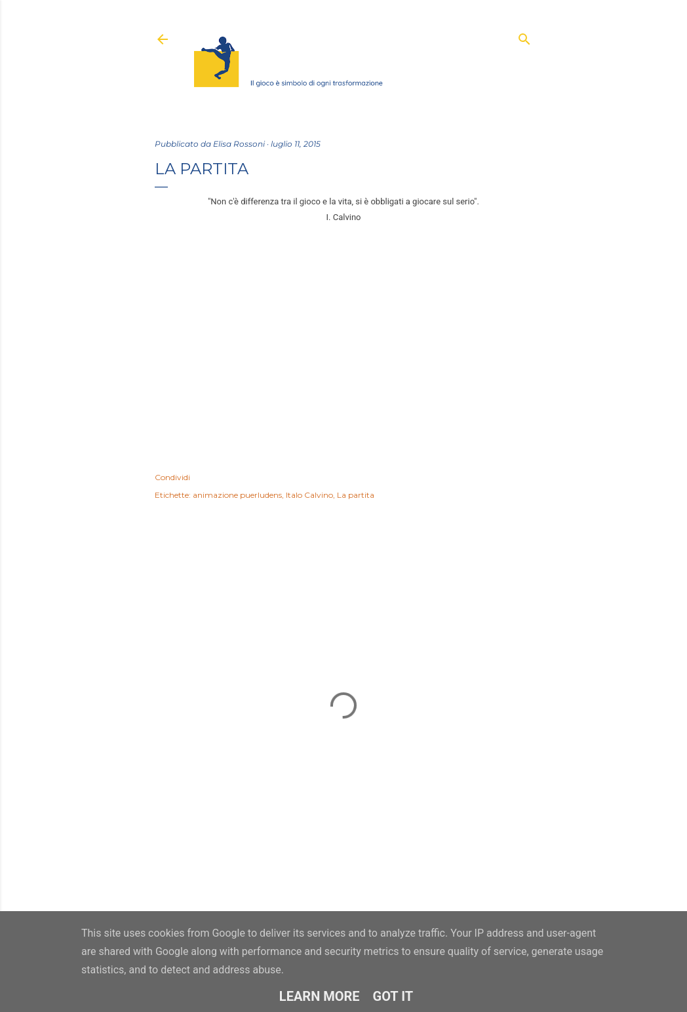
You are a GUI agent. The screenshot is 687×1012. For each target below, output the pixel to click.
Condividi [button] (172, 477)
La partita (355, 495)
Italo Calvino (309, 495)
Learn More (319, 996)
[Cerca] (524, 36)
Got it (393, 996)
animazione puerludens (237, 495)
